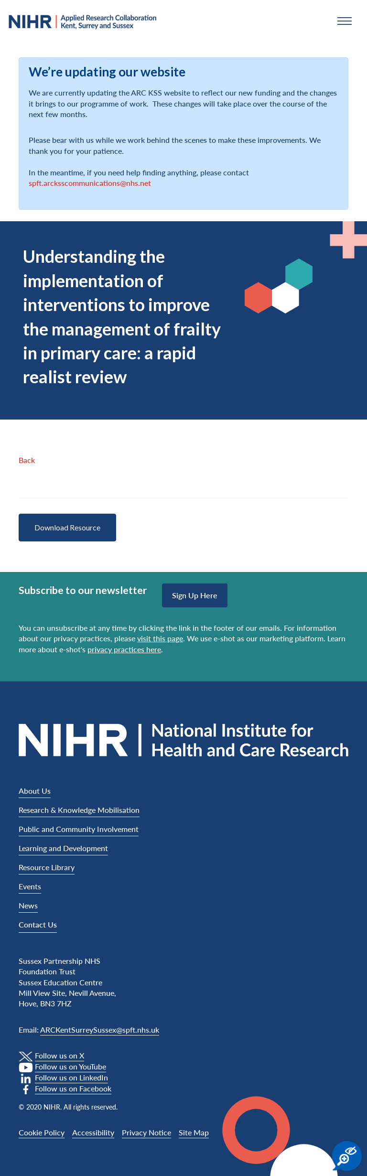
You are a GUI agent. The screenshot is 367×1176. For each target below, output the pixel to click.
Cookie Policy (42, 1132)
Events (30, 886)
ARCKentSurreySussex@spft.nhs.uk (99, 1029)
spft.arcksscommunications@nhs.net (90, 182)
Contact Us (38, 924)
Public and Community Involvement (79, 828)
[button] (344, 21)
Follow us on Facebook (73, 1088)
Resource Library (47, 867)
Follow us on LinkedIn (71, 1077)
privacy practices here (124, 649)
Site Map (194, 1132)
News (28, 905)
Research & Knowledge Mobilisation (79, 809)
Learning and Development (63, 847)
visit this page (160, 638)
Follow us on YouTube (70, 1066)
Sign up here (194, 595)
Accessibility (93, 1132)
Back (27, 459)
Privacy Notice (146, 1132)
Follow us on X (59, 1055)
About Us (35, 790)
